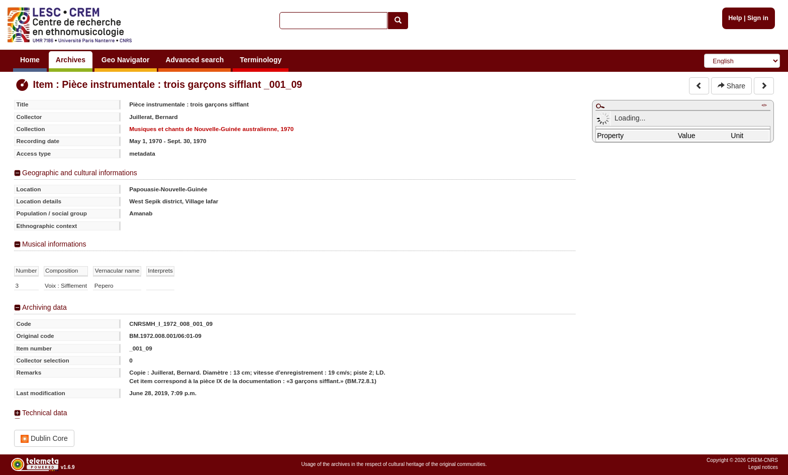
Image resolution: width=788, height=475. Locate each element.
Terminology (260, 60)
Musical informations (54, 244)
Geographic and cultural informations (79, 173)
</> (763, 105)
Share (731, 86)
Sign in (757, 18)
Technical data (44, 413)
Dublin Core (44, 438)
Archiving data (44, 307)
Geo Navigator (126, 60)
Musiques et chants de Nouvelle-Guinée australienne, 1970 (211, 129)
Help (735, 18)
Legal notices (763, 467)
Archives (70, 60)
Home (30, 60)
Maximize (600, 105)
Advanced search (194, 60)
